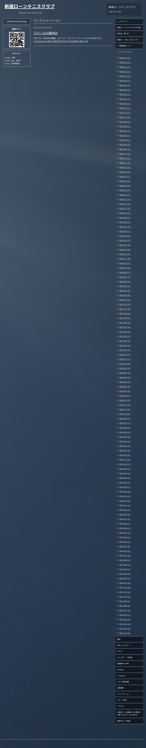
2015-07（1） (125, 423)
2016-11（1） (125, 359)
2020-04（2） (125, 190)
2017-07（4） (125, 327)
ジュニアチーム (123, 694)
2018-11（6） (125, 259)
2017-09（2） (125, 318)
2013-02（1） (125, 542)
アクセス (120, 706)
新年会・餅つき (123, 33)
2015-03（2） (125, 441)
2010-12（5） (125, 633)
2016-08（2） (125, 373)
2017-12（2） (125, 304)
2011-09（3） (125, 601)
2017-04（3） (125, 341)
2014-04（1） (125, 487)
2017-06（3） (125, 332)
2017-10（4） (125, 313)
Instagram (121, 675)
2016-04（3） (125, 391)
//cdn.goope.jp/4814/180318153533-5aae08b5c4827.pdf (60, 41)
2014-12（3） (125, 455)
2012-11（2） (125, 555)
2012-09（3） (125, 560)
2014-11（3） (125, 459)
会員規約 (120, 688)
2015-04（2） (125, 437)
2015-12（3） (125, 405)
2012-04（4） (125, 574)
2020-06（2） (125, 181)
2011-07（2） (125, 610)
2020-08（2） (125, 172)
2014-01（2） (125, 496)
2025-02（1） (125, 71)
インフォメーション (124, 52)
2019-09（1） (125, 217)
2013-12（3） (125, 500)
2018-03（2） (125, 290)
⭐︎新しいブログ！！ (124, 645)
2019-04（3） (125, 240)
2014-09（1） (125, 469)
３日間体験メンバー (124, 46)
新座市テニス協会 (123, 721)
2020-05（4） (125, 185)
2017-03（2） (125, 345)
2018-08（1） (125, 272)
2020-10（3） (125, 167)
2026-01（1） (125, 67)
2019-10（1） (125, 213)
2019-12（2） (125, 204)
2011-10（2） (125, 596)
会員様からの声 (123, 663)
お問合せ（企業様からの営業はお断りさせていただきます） (129, 713)
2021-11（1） (125, 117)
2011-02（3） (125, 624)
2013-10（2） (125, 510)
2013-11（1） (125, 505)
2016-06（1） (125, 382)
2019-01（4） (125, 249)
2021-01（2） (125, 153)
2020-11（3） (125, 163)
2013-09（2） (125, 514)
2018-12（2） (125, 254)
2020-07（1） (125, 176)
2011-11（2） (125, 592)
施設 (118, 639)
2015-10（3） (125, 414)
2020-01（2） (125, 199)
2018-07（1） (125, 277)
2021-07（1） (125, 131)
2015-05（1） (125, 432)
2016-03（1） (125, 395)
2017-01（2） (125, 350)
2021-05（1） (125, 140)
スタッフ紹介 (122, 700)
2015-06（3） (125, 427)
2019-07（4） (125, 227)
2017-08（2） (125, 322)
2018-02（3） (125, 295)
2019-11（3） (125, 208)
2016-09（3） (125, 368)
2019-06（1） (125, 231)
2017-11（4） (125, 309)
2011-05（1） (125, 615)
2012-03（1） (125, 578)
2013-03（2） (125, 537)
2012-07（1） (125, 569)
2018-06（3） (125, 281)
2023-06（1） (125, 90)
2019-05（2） (125, 236)
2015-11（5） (125, 409)
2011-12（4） (125, 587)
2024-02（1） (125, 85)
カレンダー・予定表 (124, 657)
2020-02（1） (125, 195)
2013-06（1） (125, 523)
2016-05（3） (125, 386)
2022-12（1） (125, 99)
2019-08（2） (125, 222)
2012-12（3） (125, 551)
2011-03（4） (125, 619)
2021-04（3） (125, 144)
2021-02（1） (125, 149)
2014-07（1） (125, 473)
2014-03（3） (125, 491)
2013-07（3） (125, 519)
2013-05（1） (125, 528)
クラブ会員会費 (123, 682)
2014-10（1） (125, 464)
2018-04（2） (125, 286)
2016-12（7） (125, 354)
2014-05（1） (125, 482)
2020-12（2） (125, 158)
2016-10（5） (125, 364)
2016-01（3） (125, 400)
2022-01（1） (125, 108)
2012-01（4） (125, 583)
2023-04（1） (125, 94)
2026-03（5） (125, 62)
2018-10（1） (125, 263)
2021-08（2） (125, 126)
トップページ (122, 21)
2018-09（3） (125, 268)
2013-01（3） (125, 546)
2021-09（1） (125, 122)
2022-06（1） (125, 103)
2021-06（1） (125, 135)
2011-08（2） (125, 605)
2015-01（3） (125, 450)
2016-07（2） (125, 377)
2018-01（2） (125, 300)
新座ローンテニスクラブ (30, 6)
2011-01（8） (125, 628)
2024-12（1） (125, 76)
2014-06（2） (125, 478)
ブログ (119, 651)
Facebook (120, 669)
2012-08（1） (125, 564)
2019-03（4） (125, 245)
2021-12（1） (125, 112)
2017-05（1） (125, 336)
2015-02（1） (125, 446)
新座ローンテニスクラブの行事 (129, 27)
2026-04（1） (125, 58)
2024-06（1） (125, 80)
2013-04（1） (125, 532)
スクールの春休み (45, 33)
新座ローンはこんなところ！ (128, 40)
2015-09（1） (125, 418)
